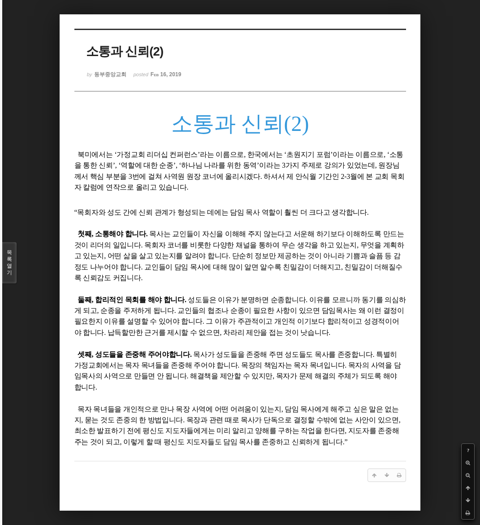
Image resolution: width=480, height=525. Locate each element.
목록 (9, 262)
